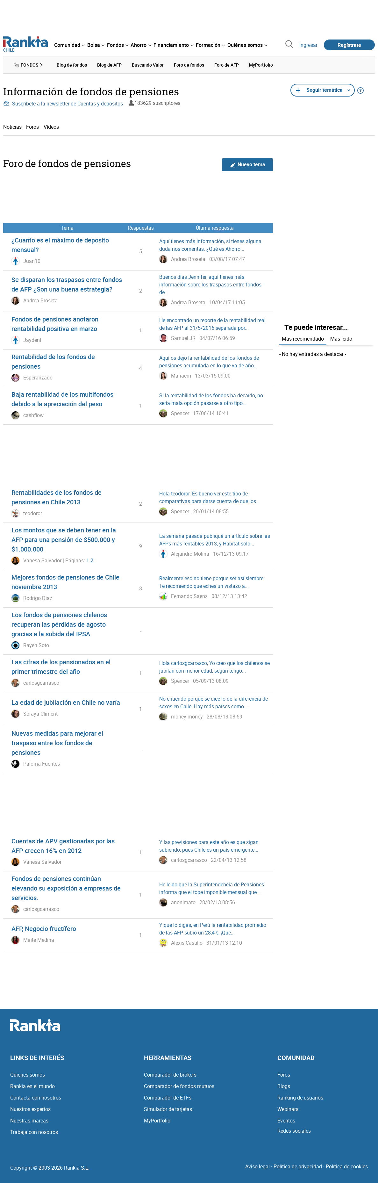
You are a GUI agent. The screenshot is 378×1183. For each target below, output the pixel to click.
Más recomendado (303, 338)
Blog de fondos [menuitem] (72, 65)
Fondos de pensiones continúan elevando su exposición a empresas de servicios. (66, 888)
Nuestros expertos (30, 1109)
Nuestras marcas (29, 1120)
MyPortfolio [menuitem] (261, 65)
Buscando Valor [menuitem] (148, 65)
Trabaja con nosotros (34, 1132)
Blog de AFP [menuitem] (109, 65)
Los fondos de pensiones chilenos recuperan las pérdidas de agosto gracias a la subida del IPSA (59, 624)
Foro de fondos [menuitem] (189, 65)
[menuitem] (69, 45)
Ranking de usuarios (300, 1097)
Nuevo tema (247, 164)
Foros (32, 126)
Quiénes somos (27, 1074)
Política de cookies (347, 1166)
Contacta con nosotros (35, 1097)
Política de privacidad (298, 1166)
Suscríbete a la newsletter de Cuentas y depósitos (63, 103)
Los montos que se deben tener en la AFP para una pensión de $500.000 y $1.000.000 (63, 539)
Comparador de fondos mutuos (179, 1086)
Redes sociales (294, 1130)
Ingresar (308, 44)
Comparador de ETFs (167, 1097)
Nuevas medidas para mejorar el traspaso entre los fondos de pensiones (57, 743)
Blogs (283, 1086)
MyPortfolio (157, 1120)
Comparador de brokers (170, 1074)
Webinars (287, 1109)
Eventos (286, 1120)
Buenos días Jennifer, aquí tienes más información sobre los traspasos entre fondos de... (210, 284)
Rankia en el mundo (32, 1086)
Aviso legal (257, 1166)
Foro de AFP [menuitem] (226, 65)
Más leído (341, 338)
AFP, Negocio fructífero (43, 928)
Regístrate (349, 44)
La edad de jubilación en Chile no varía (65, 702)
